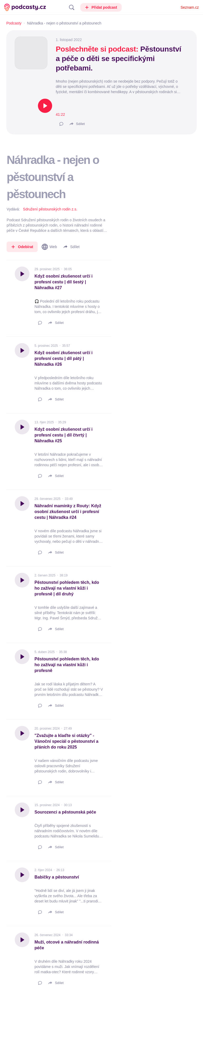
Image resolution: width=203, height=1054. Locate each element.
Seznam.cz (190, 7)
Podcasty (14, 23)
